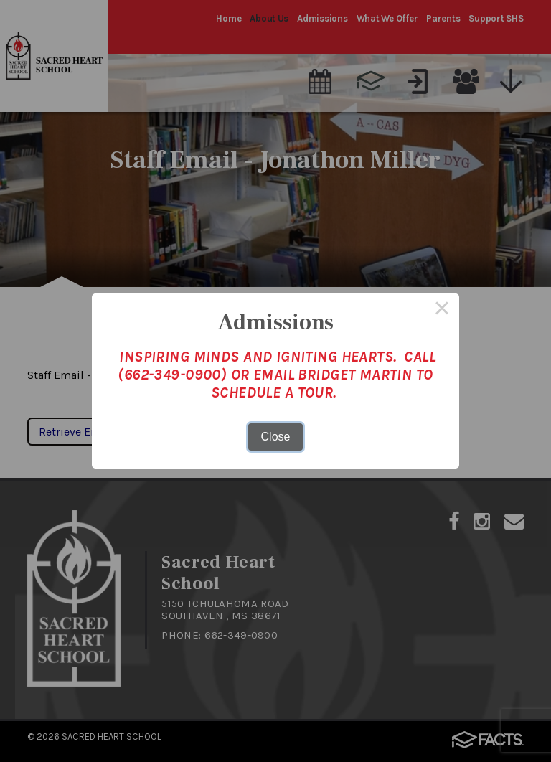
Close (276, 437)
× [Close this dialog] (442, 310)
